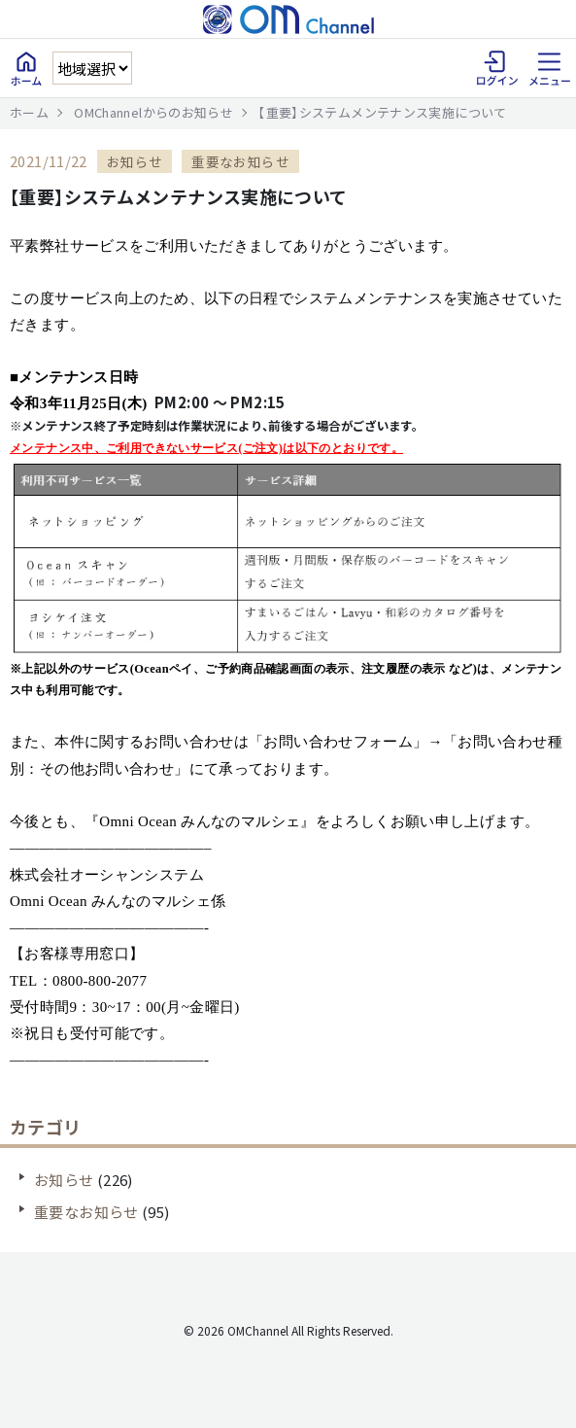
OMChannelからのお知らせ (153, 112)
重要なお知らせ (86, 1212)
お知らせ (64, 1179)
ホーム (29, 112)
